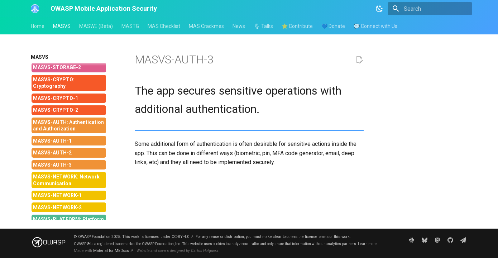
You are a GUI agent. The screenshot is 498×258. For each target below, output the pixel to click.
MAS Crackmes (206, 26)
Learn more (367, 244)
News (239, 26)
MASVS (62, 26)
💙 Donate (333, 26)
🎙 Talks (263, 26)
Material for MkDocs (113, 250)
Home (37, 26)
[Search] (430, 8)
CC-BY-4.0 (182, 236)
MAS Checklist (164, 26)
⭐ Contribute (297, 26)
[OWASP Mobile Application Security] (35, 8)
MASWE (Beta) (96, 26)
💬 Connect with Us (375, 26)
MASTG (130, 26)
